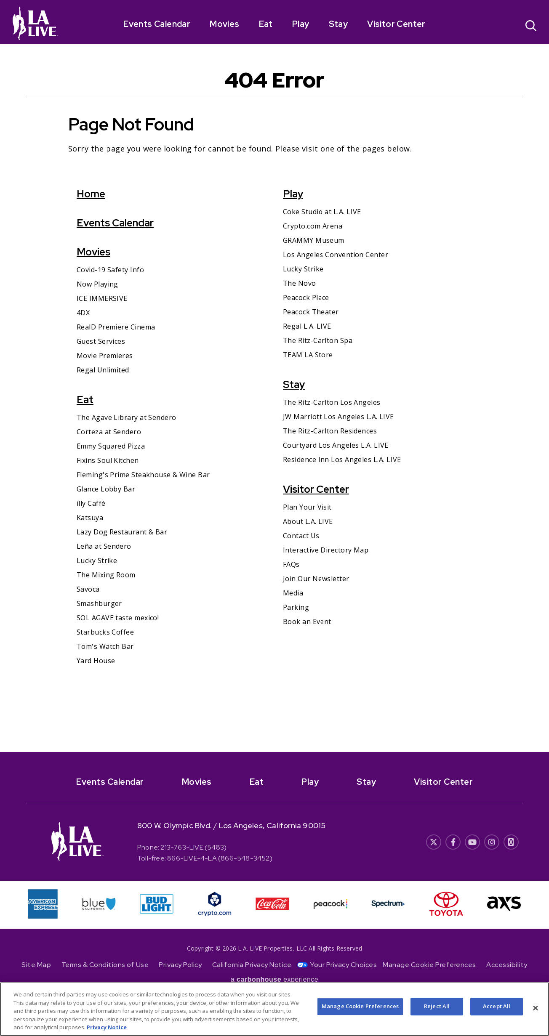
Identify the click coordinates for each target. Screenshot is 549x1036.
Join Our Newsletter (316, 578)
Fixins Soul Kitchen (108, 460)
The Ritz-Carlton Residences (330, 431)
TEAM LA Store (308, 354)
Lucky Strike (97, 560)
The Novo (299, 283)
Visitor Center (396, 24)
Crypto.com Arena (312, 226)
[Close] (535, 1008)
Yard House (96, 660)
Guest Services (101, 341)
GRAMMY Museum (313, 240)
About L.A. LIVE (308, 521)
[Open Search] (530, 26)
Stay (338, 24)
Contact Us (301, 535)
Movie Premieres (105, 355)
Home (91, 193)
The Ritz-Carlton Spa (317, 340)
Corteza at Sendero (109, 431)
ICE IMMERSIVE (102, 298)
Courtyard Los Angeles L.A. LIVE (336, 445)
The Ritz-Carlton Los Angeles (332, 402)
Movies (224, 24)
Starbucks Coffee (105, 632)
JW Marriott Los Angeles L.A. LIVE (338, 416)
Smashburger (99, 603)
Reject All (437, 1007)
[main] (274, 398)
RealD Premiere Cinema (116, 327)
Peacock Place (306, 297)
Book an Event (307, 621)
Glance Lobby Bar (106, 489)
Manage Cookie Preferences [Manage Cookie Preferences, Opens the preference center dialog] (360, 1007)
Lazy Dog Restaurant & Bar (122, 532)
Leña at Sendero (104, 546)
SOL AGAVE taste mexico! (118, 617)
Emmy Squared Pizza (111, 446)
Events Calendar (156, 24)
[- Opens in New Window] (274, 778)
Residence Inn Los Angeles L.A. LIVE (342, 459)
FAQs (291, 564)
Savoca (88, 589)
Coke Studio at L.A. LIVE (322, 211)
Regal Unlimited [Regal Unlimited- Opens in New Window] (103, 370)
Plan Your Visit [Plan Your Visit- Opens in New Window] (307, 507)
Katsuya (90, 517)
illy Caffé (91, 503)
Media (293, 593)
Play (300, 24)
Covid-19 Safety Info (110, 269)
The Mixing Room (106, 574)
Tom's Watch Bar (105, 646)
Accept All (496, 1007)
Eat (266, 24)
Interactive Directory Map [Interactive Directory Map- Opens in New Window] (325, 550)
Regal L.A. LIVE (307, 326)
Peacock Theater (311, 311)
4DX (83, 312)
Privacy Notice (107, 1028)
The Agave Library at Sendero (126, 417)
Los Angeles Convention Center (335, 254)
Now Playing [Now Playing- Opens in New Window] (97, 284)
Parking (296, 607)
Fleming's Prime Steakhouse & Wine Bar (143, 474)
